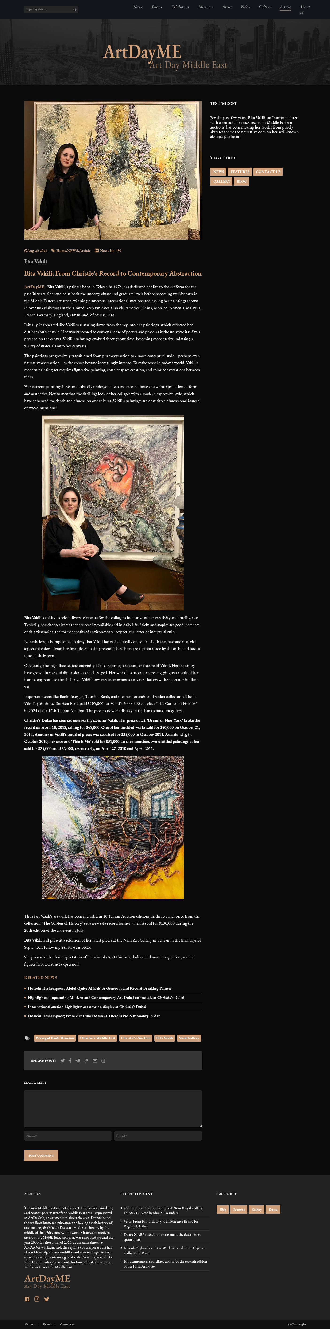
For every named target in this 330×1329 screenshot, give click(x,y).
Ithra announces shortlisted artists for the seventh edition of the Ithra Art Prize (165, 1264)
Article (285, 6)
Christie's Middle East (97, 1038)
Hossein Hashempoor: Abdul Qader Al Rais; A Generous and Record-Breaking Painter (100, 988)
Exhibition (179, 6)
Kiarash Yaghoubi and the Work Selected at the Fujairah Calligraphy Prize (165, 1250)
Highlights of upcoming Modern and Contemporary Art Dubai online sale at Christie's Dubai (106, 997)
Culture (264, 6)
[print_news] (103, 1061)
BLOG (241, 181)
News (137, 6)
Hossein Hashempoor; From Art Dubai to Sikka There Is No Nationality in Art (94, 1015)
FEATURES (239, 171)
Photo (156, 6)
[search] (74, 9)
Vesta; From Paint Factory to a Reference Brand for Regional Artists (161, 1224)
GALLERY (221, 181)
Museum (205, 6)
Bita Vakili (164, 1038)
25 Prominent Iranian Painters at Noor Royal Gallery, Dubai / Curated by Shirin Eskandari (163, 1210)
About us (304, 9)
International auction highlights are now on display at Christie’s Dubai (87, 1006)
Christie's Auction (136, 1038)
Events (273, 1210)
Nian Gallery (189, 1038)
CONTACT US (267, 171)
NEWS (218, 171)
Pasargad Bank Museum (55, 1038)
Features (239, 1210)
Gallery (256, 1210)
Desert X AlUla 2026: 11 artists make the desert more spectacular (162, 1237)
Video (245, 6)
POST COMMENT (41, 1156)
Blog (222, 1210)
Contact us (67, 1324)
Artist (226, 6)
